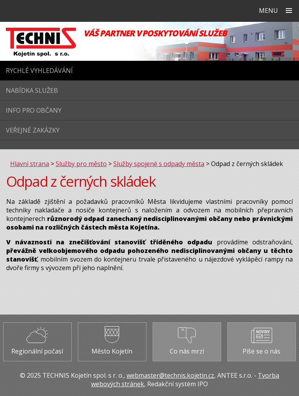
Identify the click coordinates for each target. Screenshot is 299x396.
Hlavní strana (29, 163)
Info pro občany (34, 110)
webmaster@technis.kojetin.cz (170, 375)
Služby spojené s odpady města (158, 163)
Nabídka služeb (32, 90)
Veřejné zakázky (33, 130)
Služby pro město (81, 163)
